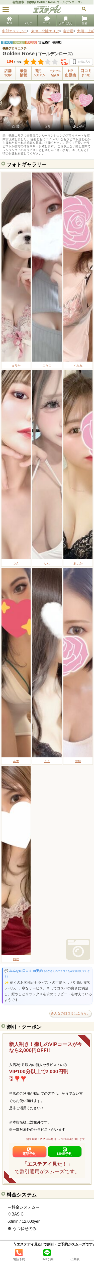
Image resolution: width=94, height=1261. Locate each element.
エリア (28, 21)
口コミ (47, 21)
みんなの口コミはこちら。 (70, 1013)
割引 (39, 73)
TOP (9, 21)
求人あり (31, 42)
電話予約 (19, 1255)
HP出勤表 (70, 73)
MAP (55, 73)
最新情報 (23, 73)
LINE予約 (47, 1255)
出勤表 (75, 1255)
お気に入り (66, 21)
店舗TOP (8, 73)
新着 (84, 21)
